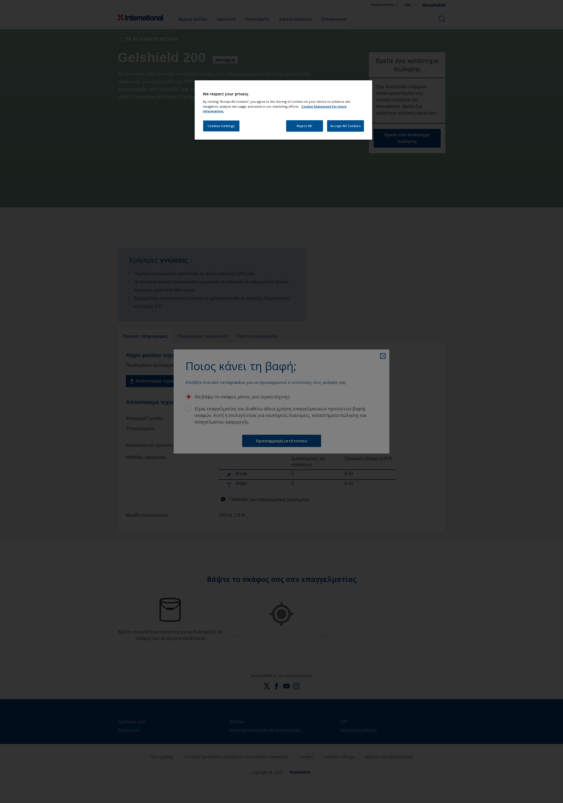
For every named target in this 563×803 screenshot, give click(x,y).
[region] (283, 110)
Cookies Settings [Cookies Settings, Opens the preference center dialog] (221, 126)
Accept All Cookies (345, 126)
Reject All (304, 126)
